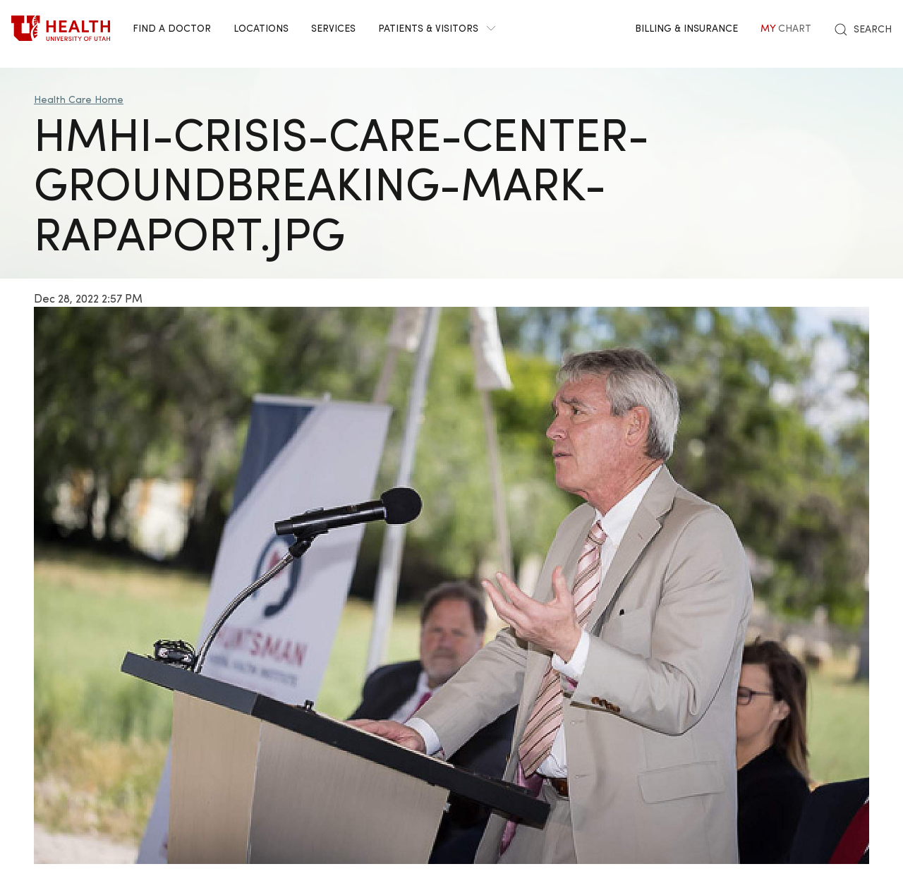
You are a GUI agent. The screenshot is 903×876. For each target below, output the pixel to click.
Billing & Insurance (686, 28)
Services (333, 28)
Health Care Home (78, 99)
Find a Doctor (172, 28)
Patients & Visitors (436, 28)
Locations (261, 28)
